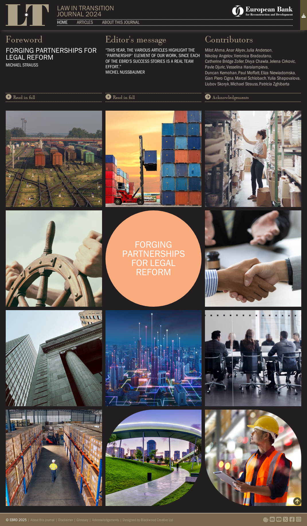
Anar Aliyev (235, 50)
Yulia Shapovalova (284, 78)
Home (62, 22)
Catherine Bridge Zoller (224, 61)
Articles (85, 22)
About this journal (120, 22)
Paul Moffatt (248, 72)
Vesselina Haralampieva (247, 67)
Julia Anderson (259, 50)
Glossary (82, 520)
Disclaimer (65, 520)
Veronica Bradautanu (252, 55)
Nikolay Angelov (218, 55)
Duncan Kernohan (221, 72)
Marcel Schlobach (250, 78)
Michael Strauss (244, 84)
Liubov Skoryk (217, 84)
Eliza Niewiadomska (278, 72)
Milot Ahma (215, 50)
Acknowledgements (227, 97)
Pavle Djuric (215, 67)
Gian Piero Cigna (219, 78)
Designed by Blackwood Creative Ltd (148, 520)
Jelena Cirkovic (282, 61)
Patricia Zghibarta (274, 84)
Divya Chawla (256, 61)
